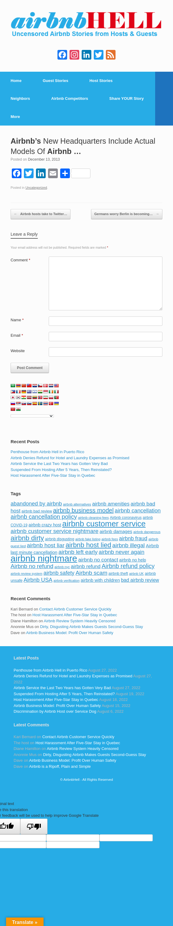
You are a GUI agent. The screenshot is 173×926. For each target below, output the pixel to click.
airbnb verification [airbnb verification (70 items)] (67, 580)
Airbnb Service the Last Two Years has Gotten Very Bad (59, 463)
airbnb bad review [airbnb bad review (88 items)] (36, 511)
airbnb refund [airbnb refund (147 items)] (85, 566)
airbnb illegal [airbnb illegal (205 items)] (128, 545)
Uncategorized (36, 187)
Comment (20, 260)
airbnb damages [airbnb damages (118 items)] (116, 531)
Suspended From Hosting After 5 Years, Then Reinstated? (61, 469)
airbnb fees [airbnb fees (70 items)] (109, 539)
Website (18, 350)
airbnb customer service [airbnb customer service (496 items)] (104, 523)
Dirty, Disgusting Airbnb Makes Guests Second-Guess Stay (91, 626)
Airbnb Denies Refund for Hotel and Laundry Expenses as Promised (70, 458)
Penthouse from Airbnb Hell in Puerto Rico (47, 452)
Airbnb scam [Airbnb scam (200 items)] (91, 573)
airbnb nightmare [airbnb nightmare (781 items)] (44, 558)
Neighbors (20, 98)
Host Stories (101, 80)
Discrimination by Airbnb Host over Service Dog (55, 711)
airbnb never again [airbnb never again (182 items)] (121, 552)
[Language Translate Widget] (32, 415)
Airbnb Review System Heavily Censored (80, 621)
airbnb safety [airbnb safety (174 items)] (59, 573)
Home (16, 80)
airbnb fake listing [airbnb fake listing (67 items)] (87, 539)
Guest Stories (55, 80)
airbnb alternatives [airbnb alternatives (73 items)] (77, 504)
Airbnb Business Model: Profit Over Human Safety (69, 632)
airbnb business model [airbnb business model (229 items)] (83, 510)
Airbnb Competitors (69, 98)
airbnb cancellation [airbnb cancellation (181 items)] (138, 510)
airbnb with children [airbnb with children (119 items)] (100, 580)
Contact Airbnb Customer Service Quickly (75, 609)
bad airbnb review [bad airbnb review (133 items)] (140, 580)
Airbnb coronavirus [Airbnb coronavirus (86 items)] (126, 517)
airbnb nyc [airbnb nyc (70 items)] (62, 567)
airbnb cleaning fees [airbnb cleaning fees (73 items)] (93, 517)
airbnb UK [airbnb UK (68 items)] (136, 573)
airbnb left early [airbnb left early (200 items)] (77, 552)
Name (17, 320)
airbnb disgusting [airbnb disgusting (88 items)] (59, 539)
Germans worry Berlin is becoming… (126, 214)
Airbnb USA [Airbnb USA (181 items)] (38, 580)
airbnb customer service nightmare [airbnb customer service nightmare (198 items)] (55, 531)
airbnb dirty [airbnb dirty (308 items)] (27, 538)
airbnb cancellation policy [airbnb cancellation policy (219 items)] (44, 516)
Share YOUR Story (126, 98)
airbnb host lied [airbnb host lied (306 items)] (88, 545)
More (15, 116)
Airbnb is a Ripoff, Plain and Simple (60, 766)
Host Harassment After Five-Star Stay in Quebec (53, 475)
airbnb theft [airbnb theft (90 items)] (118, 573)
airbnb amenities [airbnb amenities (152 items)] (110, 504)
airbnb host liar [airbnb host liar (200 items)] (45, 545)
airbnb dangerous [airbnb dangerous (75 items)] (147, 532)
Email (17, 335)
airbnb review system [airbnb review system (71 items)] (26, 573)
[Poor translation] (33, 826)
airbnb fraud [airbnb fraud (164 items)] (133, 538)
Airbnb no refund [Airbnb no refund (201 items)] (32, 566)
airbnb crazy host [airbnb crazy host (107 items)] (44, 524)
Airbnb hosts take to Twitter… (40, 214)
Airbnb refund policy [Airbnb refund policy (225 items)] (128, 566)
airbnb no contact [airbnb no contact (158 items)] (98, 560)
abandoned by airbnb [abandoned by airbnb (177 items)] (36, 504)
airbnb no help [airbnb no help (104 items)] (132, 560)
